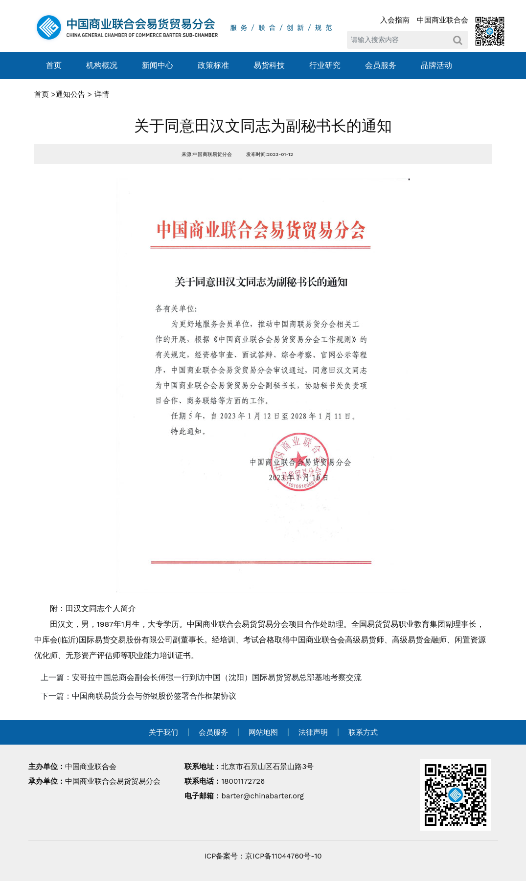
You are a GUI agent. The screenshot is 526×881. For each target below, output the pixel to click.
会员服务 (380, 65)
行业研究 (325, 65)
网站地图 (263, 732)
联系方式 (363, 732)
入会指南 (395, 20)
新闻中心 (157, 65)
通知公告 (70, 94)
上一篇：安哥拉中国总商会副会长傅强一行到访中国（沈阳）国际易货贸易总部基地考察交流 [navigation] (201, 677)
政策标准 (213, 65)
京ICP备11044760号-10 (283, 856)
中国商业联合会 (442, 20)
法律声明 (313, 732)
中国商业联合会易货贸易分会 (112, 781)
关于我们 (163, 732)
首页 (54, 65)
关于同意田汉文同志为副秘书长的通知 (263, 126)
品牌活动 (436, 65)
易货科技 (269, 65)
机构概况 (101, 65)
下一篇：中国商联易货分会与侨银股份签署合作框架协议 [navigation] (138, 696)
